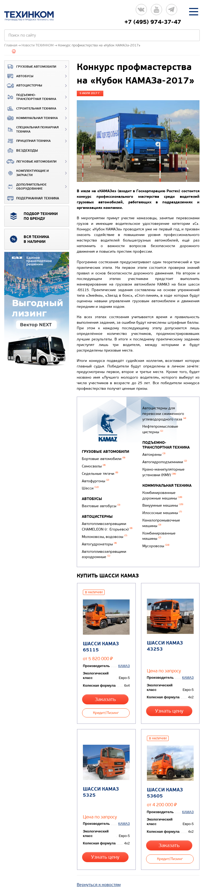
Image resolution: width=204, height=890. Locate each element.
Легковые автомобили (31, 161)
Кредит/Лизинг (106, 698)
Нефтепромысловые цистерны (159, 438)
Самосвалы (94, 465)
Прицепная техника (28, 141)
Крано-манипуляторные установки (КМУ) (163, 479)
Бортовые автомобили (103, 458)
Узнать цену (169, 698)
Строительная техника (30, 109)
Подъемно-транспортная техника (30, 97)
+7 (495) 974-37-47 (152, 22)
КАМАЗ (124, 654)
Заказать (106, 687)
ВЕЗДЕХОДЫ (21, 150)
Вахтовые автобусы (101, 503)
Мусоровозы (155, 547)
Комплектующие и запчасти (27, 173)
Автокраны (153, 463)
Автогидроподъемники (164, 469)
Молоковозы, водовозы (104, 532)
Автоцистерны (23, 86)
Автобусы (19, 76)
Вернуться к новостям (99, 862)
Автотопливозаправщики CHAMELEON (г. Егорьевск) (107, 523)
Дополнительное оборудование (25, 187)
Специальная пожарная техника (32, 129)
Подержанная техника (32, 198)
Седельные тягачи (100, 472)
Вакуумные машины (162, 510)
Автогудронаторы (99, 539)
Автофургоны (95, 479)
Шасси (90, 486)
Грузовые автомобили (30, 66)
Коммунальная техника (31, 118)
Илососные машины (161, 517)
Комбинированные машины (158, 538)
